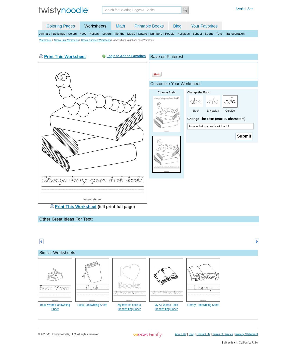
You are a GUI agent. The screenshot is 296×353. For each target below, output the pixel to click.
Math (120, 26)
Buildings (59, 33)
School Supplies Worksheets (96, 40)
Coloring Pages (60, 26)
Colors (72, 33)
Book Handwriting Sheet (92, 305)
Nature (142, 33)
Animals (44, 33)
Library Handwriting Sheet (203, 305)
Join (250, 8)
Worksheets (95, 26)
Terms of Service (222, 334)
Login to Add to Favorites (126, 56)
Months (119, 33)
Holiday (94, 33)
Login (240, 8)
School (197, 33)
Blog (177, 26)
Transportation (234, 33)
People (169, 33)
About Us (180, 334)
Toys (219, 33)
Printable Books (149, 26)
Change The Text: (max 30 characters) (216, 119)
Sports (209, 33)
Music (131, 33)
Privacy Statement (246, 334)
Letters (107, 33)
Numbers (156, 33)
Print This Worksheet (65, 56)
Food (83, 33)
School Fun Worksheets (66, 40)
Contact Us (203, 334)
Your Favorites (204, 26)
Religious (183, 33)
